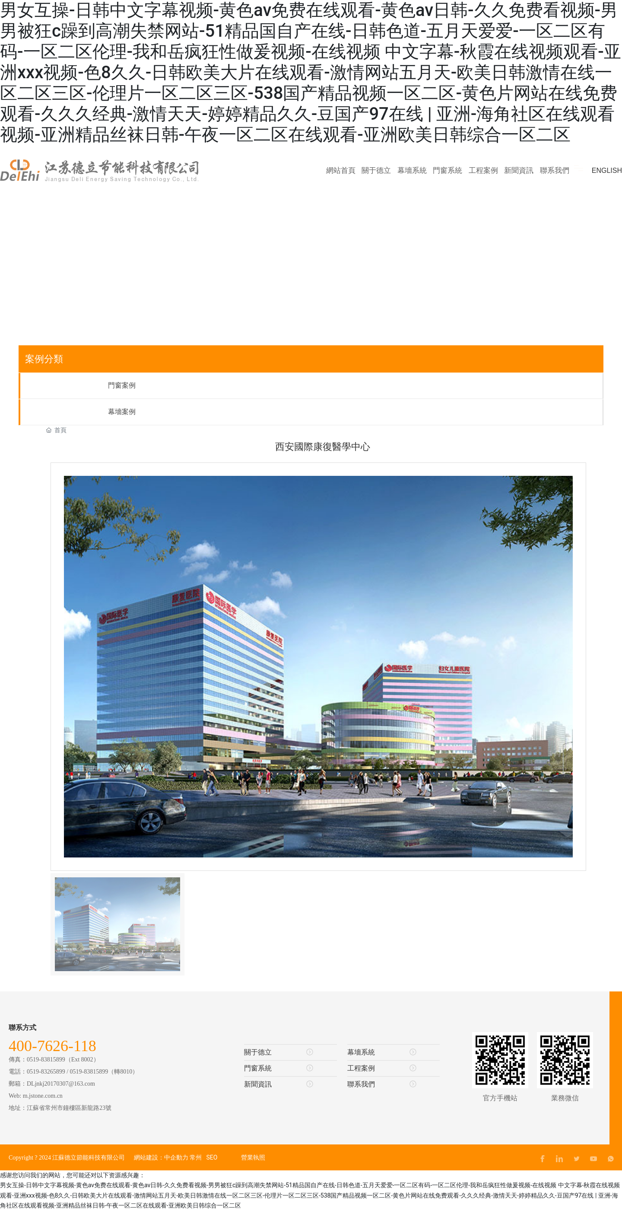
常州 (196, 1157)
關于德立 (278, 1052)
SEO (211, 1157)
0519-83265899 (46, 1071)
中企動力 (176, 1157)
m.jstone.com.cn (43, 1096)
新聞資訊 (278, 1084)
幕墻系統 (381, 1052)
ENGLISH (607, 170)
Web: (16, 1096)
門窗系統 (278, 1068)
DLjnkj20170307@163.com (61, 1083)
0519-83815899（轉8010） (104, 1071)
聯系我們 (381, 1084)
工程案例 (381, 1068)
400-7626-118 (52, 1046)
